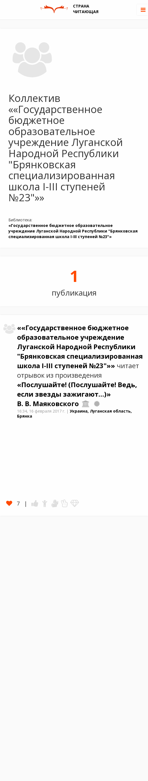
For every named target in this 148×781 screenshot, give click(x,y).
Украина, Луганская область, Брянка (74, 413)
